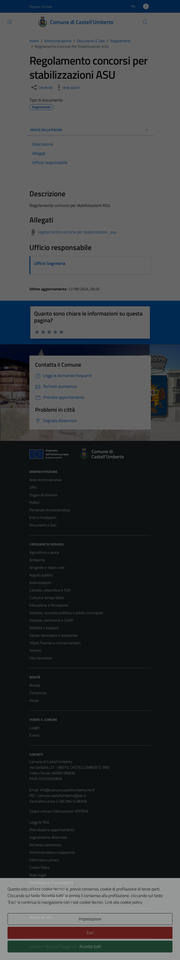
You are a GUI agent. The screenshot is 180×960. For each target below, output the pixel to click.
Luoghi (34, 727)
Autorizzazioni (40, 582)
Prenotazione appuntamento (51, 830)
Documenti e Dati (42, 525)
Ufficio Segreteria (49, 263)
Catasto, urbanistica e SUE (50, 590)
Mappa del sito (40, 917)
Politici (34, 502)
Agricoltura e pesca (44, 552)
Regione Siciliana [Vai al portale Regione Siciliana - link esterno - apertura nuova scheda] (40, 6)
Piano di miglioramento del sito (53, 897)
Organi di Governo (43, 495)
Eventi (34, 735)
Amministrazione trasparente (52, 852)
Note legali (37, 875)
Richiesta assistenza (45, 845)
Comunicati (38, 693)
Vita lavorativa (40, 658)
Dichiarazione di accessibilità (51, 882)
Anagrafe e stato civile (46, 567)
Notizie (34, 685)
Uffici (33, 487)
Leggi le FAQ (39, 822)
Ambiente (37, 560)
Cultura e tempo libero (46, 597)
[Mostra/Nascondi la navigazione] (9, 22)
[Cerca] (145, 22)
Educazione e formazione (48, 605)
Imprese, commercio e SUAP (51, 620)
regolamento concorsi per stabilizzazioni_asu (77, 232)
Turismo (35, 650)
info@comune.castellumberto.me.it (67, 790)
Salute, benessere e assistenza (53, 635)
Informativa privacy (44, 860)
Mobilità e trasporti (44, 628)
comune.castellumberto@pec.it (61, 795)
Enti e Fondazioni (42, 517)
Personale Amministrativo (49, 510)
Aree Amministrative (45, 480)
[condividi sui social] (41, 87)
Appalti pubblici (41, 575)
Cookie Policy (39, 867)
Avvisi (34, 700)
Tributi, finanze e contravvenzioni (54, 643)
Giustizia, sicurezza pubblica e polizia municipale (66, 612)
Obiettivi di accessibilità (47, 890)
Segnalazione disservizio (48, 837)
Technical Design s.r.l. (61, 946)
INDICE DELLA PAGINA (90, 130)
